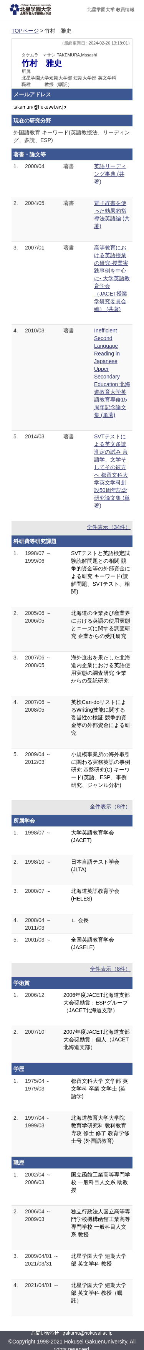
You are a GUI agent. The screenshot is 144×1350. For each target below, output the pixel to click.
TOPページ (25, 31)
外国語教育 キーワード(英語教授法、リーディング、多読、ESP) (71, 136)
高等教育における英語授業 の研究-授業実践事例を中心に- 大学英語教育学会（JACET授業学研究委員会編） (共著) (112, 278)
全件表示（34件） (109, 527)
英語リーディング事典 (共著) (110, 174)
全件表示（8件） (110, 806)
